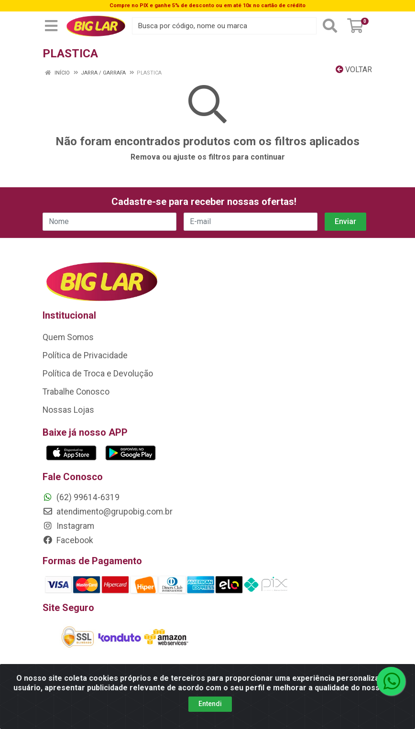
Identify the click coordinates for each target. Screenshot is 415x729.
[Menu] (51, 25)
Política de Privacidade (85, 355)
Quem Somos (68, 337)
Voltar (354, 69)
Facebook (68, 540)
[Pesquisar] (330, 25)
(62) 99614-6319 (81, 497)
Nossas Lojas (68, 410)
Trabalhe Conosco (76, 392)
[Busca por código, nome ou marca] (224, 25)
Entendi (210, 704)
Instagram (68, 526)
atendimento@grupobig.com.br (108, 511)
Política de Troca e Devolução (98, 373)
